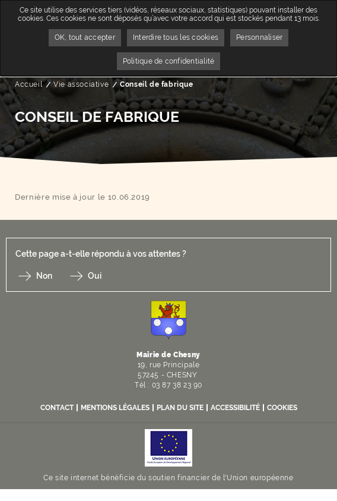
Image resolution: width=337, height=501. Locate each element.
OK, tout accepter (85, 37)
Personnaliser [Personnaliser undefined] (259, 37)
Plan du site (180, 408)
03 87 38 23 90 (177, 385)
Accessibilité (235, 408)
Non (44, 276)
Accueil (28, 84)
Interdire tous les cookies (175, 37)
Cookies (282, 408)
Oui (94, 276)
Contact (57, 408)
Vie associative (81, 84)
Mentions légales (115, 408)
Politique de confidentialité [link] (169, 61)
